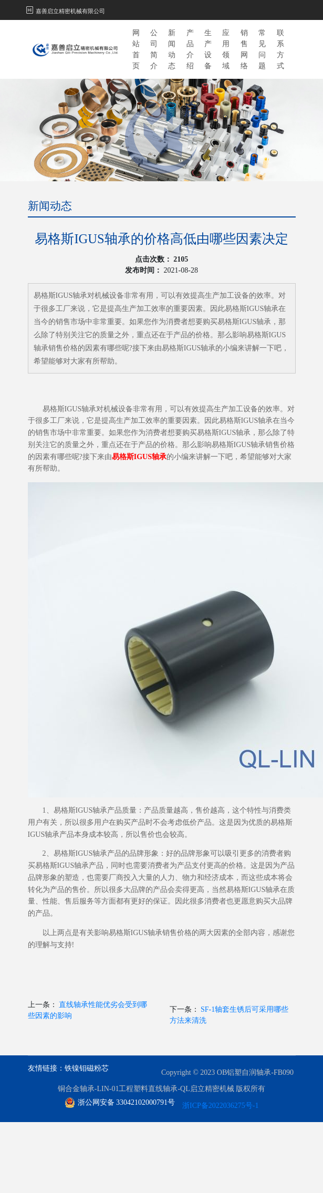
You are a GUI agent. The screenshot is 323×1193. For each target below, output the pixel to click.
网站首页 (136, 49)
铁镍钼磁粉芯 (87, 1068)
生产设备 (208, 49)
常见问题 (262, 49)
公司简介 (154, 49)
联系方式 (280, 49)
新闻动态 (171, 49)
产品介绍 (190, 49)
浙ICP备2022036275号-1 (220, 1105)
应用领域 (226, 49)
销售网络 (244, 49)
